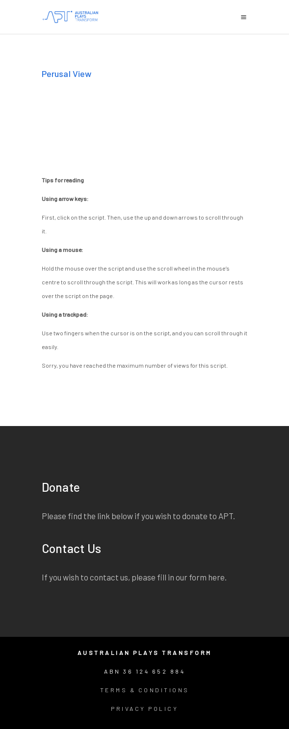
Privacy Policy (144, 708)
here (216, 577)
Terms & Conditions (144, 689)
